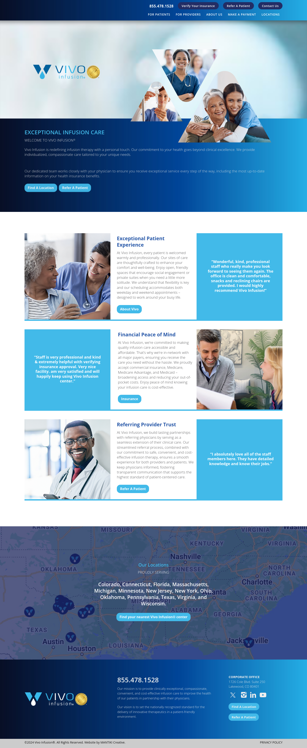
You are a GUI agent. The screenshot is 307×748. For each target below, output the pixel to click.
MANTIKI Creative (112, 742)
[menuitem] (161, 6)
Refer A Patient (238, 6)
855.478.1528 (161, 6)
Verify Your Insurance (198, 6)
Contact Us (270, 6)
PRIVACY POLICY (271, 742)
